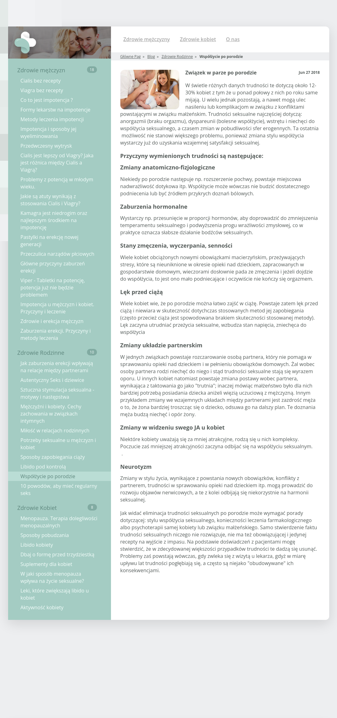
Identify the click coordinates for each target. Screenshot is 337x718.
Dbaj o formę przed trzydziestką (57, 554)
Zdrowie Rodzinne (57, 352)
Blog (151, 56)
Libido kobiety (37, 544)
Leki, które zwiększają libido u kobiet (55, 594)
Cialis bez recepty (41, 80)
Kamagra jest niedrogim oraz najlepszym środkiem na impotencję (54, 220)
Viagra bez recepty (42, 90)
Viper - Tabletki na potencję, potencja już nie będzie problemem (53, 287)
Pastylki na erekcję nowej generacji (50, 241)
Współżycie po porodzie (48, 476)
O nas (233, 39)
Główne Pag (130, 56)
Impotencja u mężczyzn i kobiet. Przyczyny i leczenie (57, 308)
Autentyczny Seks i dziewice (52, 380)
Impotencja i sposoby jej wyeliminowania (48, 133)
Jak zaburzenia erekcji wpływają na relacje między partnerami (57, 367)
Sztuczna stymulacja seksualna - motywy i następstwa (57, 393)
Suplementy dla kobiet (46, 564)
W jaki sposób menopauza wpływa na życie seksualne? (52, 577)
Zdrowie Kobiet (57, 507)
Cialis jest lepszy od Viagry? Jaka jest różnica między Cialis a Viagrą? (57, 162)
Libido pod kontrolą (43, 466)
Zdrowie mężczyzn (57, 70)
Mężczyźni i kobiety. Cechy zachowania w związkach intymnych (51, 413)
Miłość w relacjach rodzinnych (55, 430)
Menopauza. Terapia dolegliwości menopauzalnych (59, 522)
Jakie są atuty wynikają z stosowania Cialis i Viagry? (50, 200)
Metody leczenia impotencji (52, 119)
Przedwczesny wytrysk (46, 145)
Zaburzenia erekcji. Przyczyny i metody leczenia (56, 334)
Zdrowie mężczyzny (146, 39)
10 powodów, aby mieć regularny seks (59, 490)
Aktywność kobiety (42, 607)
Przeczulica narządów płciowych (57, 253)
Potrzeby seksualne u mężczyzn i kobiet (58, 444)
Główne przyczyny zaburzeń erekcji (53, 267)
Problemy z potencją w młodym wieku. (57, 183)
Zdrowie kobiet (198, 39)
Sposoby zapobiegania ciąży (53, 457)
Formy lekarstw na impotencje (55, 109)
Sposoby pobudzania (45, 535)
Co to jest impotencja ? (47, 100)
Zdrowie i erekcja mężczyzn (52, 321)
